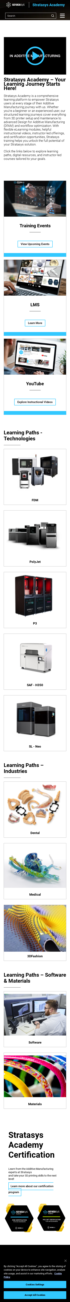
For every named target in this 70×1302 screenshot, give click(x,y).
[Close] (65, 1261)
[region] (35, 1279)
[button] (35, 56)
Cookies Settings (35, 1284)
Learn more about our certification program (30, 1189)
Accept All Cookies (35, 1295)
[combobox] (30, 15)
